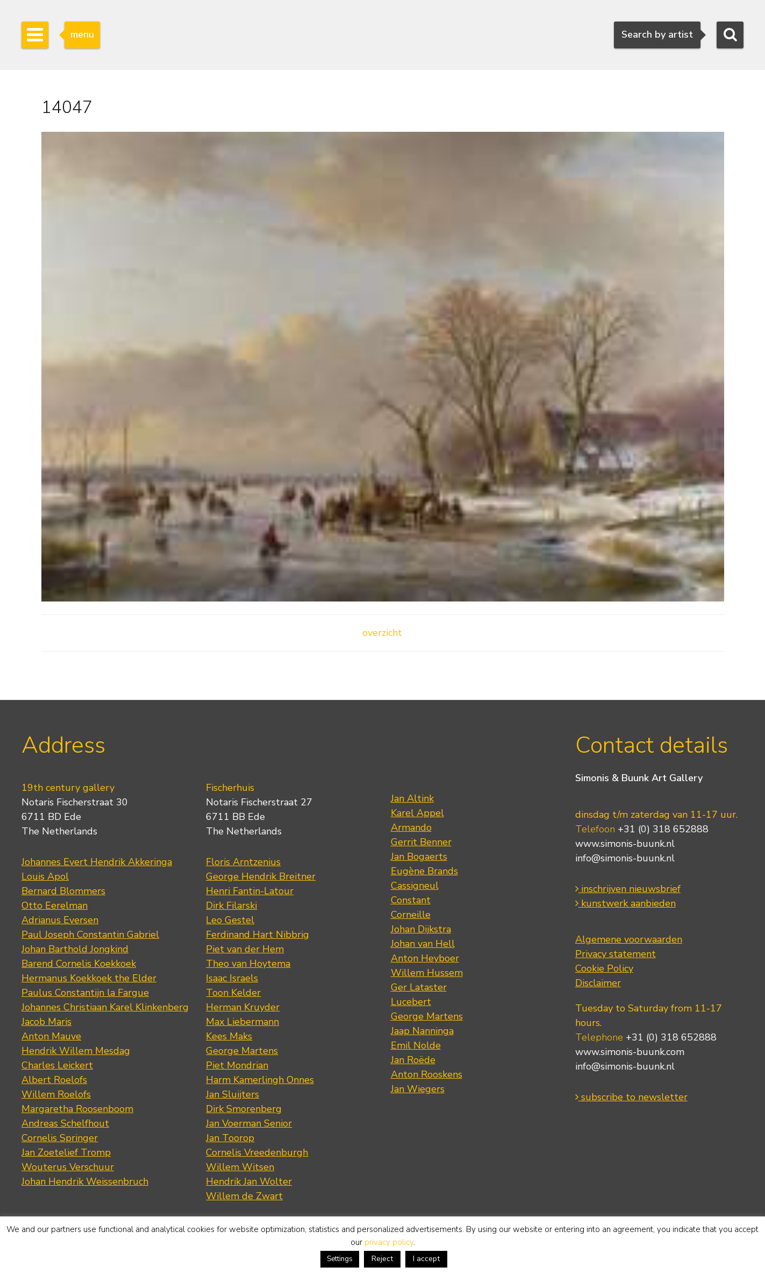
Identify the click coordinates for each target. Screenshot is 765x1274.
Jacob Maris (47, 1021)
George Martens (242, 1050)
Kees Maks (229, 1036)
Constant (411, 900)
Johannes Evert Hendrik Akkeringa (97, 861)
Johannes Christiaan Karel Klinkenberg (105, 1007)
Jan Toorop (230, 1137)
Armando (411, 827)
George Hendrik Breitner (261, 876)
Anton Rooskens (426, 1074)
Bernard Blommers (63, 890)
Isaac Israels (232, 978)
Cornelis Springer (60, 1137)
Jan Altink (412, 798)
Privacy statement (615, 953)
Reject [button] (382, 1259)
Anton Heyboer (425, 958)
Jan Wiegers (418, 1088)
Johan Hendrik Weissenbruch (85, 1181)
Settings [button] (340, 1259)
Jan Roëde (413, 1059)
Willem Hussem (427, 972)
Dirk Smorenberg (244, 1108)
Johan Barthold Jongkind (75, 949)
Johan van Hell (423, 943)
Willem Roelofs (56, 1094)
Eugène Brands (424, 871)
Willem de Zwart (244, 1196)
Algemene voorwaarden (628, 939)
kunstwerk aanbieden (625, 903)
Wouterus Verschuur (68, 1166)
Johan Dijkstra (421, 929)
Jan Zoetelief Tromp (66, 1152)
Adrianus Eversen (60, 920)
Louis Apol (45, 876)
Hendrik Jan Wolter (249, 1181)
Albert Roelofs (54, 1079)
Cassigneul (415, 885)
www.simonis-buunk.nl (625, 843)
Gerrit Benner (421, 842)
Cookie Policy (604, 968)
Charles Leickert (57, 1065)
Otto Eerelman (55, 905)
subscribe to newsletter (631, 1097)
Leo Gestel (230, 920)
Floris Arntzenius (243, 861)
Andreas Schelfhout (65, 1123)
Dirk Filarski (231, 905)
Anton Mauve (51, 1036)
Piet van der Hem (245, 949)
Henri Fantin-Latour (250, 890)
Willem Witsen (240, 1166)
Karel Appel (417, 812)
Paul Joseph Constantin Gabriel (90, 934)
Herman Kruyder (243, 1007)
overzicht (382, 632)
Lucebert (411, 1001)
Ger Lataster (419, 987)
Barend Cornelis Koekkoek (79, 963)
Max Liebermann (242, 1021)
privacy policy (388, 1242)
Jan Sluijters (232, 1094)
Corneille (411, 914)
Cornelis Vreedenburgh (257, 1152)
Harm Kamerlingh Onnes (260, 1079)
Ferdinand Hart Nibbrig (257, 934)
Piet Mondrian (237, 1065)
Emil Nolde (416, 1045)
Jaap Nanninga (422, 1030)
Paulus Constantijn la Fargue (85, 992)
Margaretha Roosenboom (77, 1108)
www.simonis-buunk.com (629, 1051)
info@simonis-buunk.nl (625, 858)
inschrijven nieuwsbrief (628, 888)
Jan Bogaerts (419, 856)
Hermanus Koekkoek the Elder (89, 978)
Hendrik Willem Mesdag (76, 1050)
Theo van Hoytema (248, 963)
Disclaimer (598, 982)
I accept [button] (426, 1259)
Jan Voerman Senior (249, 1123)
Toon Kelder (233, 992)
